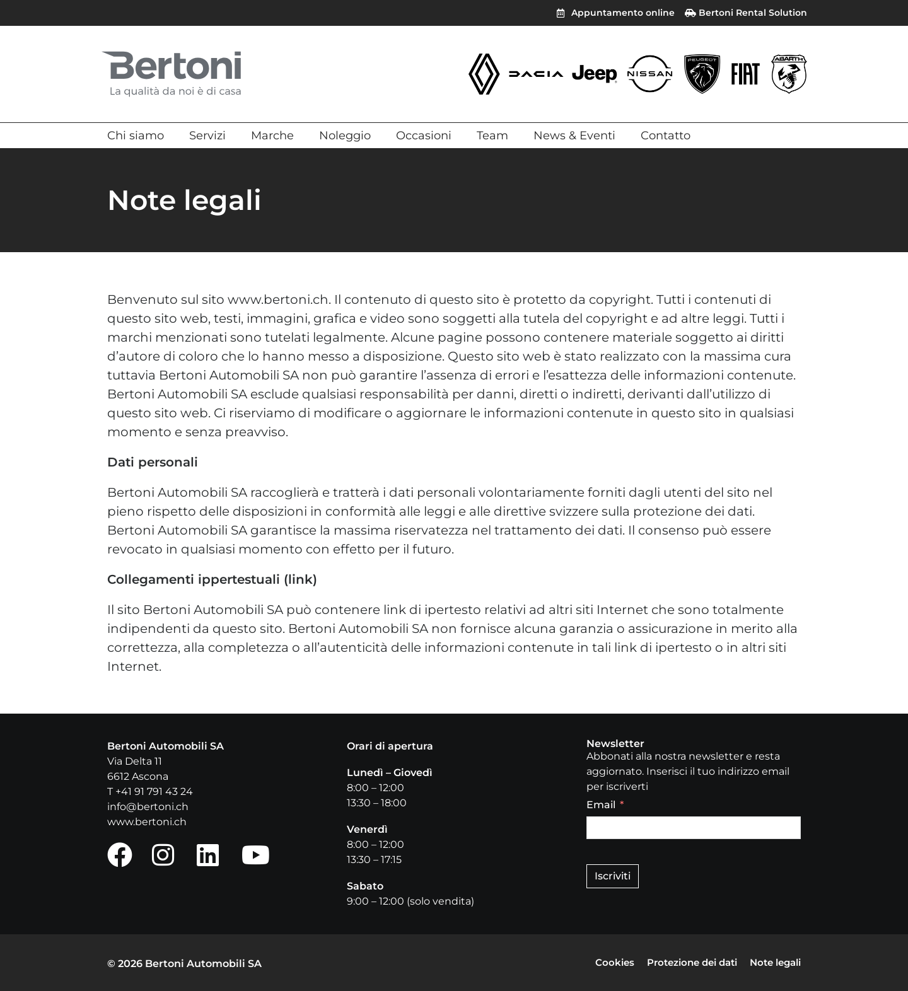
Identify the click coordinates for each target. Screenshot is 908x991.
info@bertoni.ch (148, 807)
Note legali (772, 962)
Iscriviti (613, 876)
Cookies (599, 962)
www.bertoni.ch (147, 822)
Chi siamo (135, 135)
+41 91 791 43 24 (154, 791)
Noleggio (345, 135)
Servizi (207, 135)
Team (492, 135)
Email (600, 805)
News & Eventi (574, 135)
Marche (272, 135)
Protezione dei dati (681, 962)
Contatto (665, 135)
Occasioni (423, 135)
